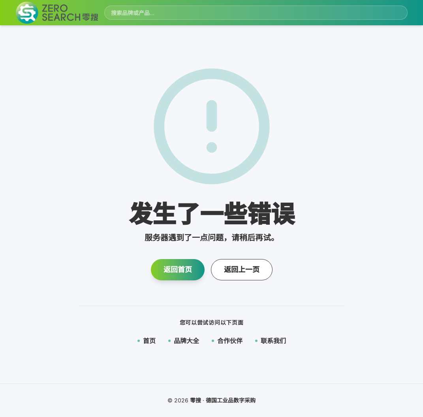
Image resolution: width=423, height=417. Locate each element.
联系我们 (270, 341)
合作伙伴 (227, 341)
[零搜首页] (57, 13)
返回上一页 (241, 269)
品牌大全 (183, 341)
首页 (146, 341)
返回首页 (178, 269)
